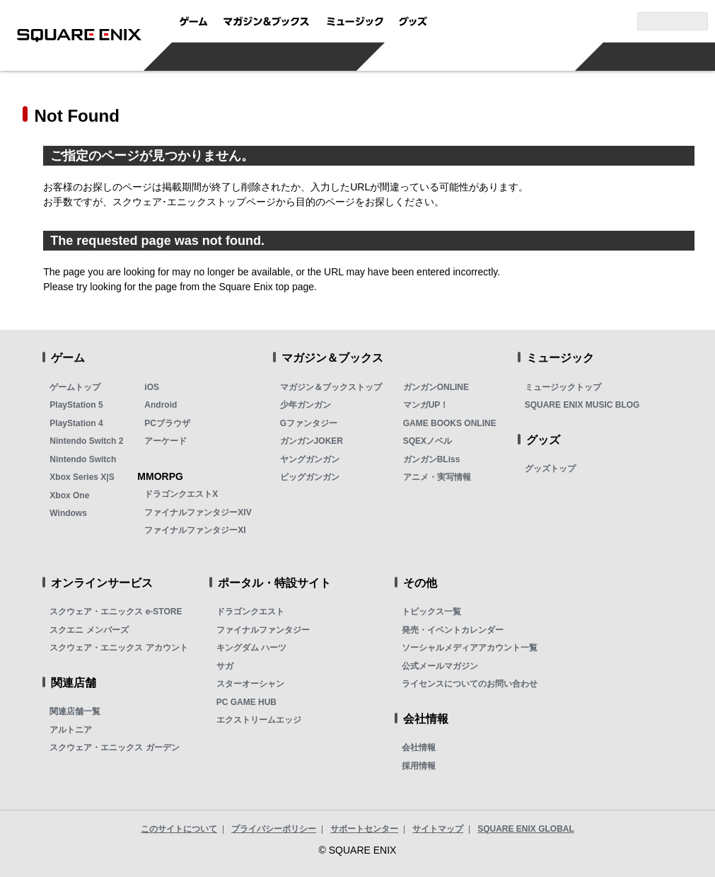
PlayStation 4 (76, 423)
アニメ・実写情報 (437, 477)
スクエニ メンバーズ (89, 630)
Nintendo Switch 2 (86, 441)
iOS (151, 387)
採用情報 (419, 766)
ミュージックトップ (563, 387)
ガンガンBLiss (431, 459)
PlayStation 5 (76, 405)
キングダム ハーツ (251, 648)
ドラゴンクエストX (181, 494)
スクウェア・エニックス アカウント (118, 648)
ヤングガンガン (309, 459)
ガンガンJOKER (311, 441)
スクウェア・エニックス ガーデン (114, 747)
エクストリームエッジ (258, 720)
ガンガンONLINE (436, 387)
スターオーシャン (250, 684)
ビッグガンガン (309, 477)
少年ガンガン (305, 405)
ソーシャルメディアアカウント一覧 (469, 648)
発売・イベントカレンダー (453, 630)
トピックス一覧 (431, 612)
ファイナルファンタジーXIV (197, 512)
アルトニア (71, 730)
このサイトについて (179, 829)
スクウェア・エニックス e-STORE (116, 612)
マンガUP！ (426, 405)
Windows (68, 513)
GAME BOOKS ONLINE (449, 423)
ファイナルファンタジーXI (194, 530)
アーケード (165, 441)
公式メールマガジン (440, 666)
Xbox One (69, 495)
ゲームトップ (75, 387)
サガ (224, 666)
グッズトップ (550, 469)
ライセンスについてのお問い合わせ (469, 684)
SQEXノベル (427, 441)
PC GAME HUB (246, 702)
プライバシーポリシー (273, 829)
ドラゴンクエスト (250, 612)
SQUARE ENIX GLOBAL (525, 829)
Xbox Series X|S (82, 477)
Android (160, 405)
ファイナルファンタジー (263, 630)
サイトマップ (437, 829)
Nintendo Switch (83, 459)
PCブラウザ (167, 423)
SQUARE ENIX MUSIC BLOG (582, 405)
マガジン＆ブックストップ (331, 387)
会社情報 (419, 747)
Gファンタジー (308, 423)
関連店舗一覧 (75, 711)
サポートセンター (364, 829)
